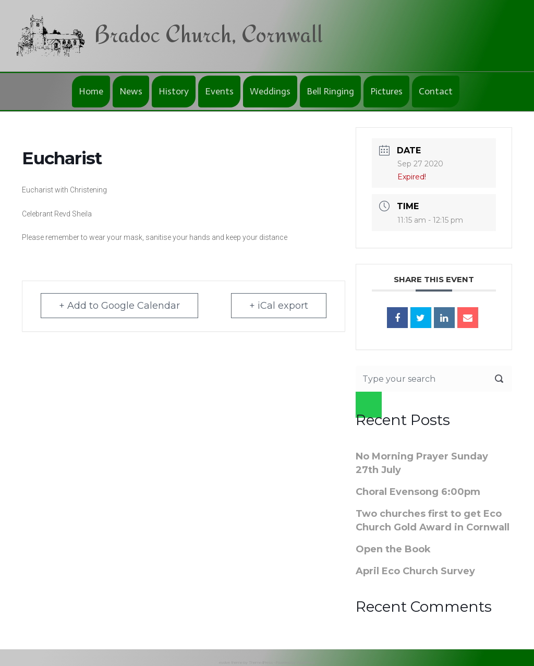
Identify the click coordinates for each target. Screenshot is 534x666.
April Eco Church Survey (415, 571)
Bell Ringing (330, 91)
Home (91, 91)
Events (219, 91)
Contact (436, 91)
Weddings (270, 91)
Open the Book (393, 549)
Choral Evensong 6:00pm (418, 492)
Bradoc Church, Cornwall (208, 34)
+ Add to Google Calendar (119, 305)
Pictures (386, 91)
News (130, 91)
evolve (224, 662)
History (174, 91)
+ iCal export (278, 305)
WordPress (306, 662)
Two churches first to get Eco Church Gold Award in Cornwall (432, 520)
